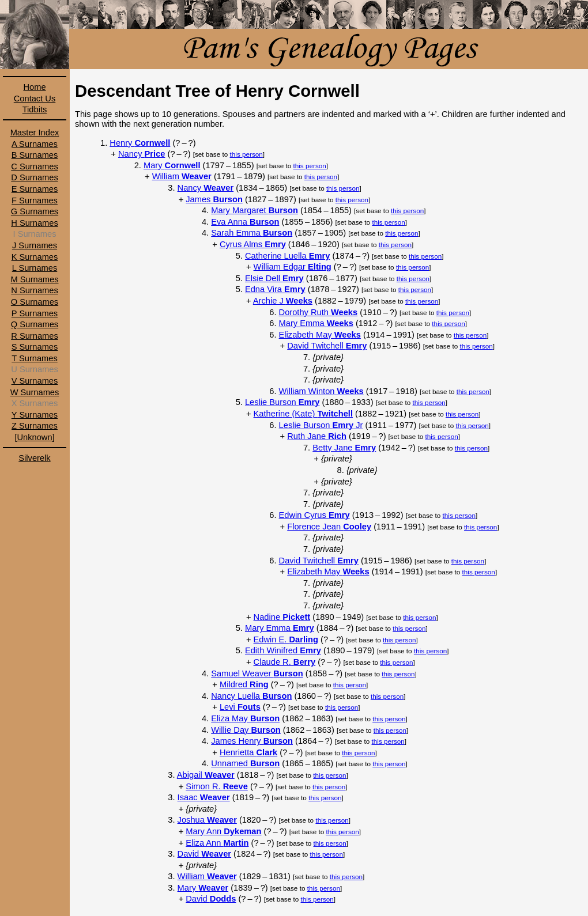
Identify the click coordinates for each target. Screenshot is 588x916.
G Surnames (34, 211)
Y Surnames (35, 414)
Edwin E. (286, 639)
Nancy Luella (251, 696)
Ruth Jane (316, 436)
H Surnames (34, 223)
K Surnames (35, 257)
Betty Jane (344, 447)
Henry (140, 142)
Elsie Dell (274, 278)
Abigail (206, 774)
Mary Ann (223, 831)
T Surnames (35, 358)
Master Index (34, 132)
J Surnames (34, 245)
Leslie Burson (282, 402)
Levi (240, 706)
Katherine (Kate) (303, 413)
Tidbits (34, 109)
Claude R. (285, 662)
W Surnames (34, 392)
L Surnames (34, 267)
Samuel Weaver (257, 673)
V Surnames (35, 380)
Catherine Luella (287, 255)
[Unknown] (34, 437)
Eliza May (245, 718)
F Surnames (35, 200)
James (214, 199)
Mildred (244, 684)
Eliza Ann (217, 842)
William (182, 176)
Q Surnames (34, 324)
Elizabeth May (320, 334)
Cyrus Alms (253, 244)
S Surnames (35, 346)
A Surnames (35, 144)
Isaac (204, 797)
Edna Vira (275, 289)
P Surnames (35, 313)
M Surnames (34, 279)
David (204, 853)
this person (246, 154)
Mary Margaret (254, 210)
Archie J (282, 300)
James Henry (252, 740)
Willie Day (246, 730)
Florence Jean (329, 526)
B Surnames (35, 155)
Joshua (207, 819)
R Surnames (34, 335)
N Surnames (34, 290)
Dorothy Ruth (318, 312)
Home (34, 87)
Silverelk (34, 458)
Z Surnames (35, 425)
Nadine (282, 617)
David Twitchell (327, 345)
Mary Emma (316, 323)
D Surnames (34, 177)
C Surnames (34, 166)
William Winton (321, 391)
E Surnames (35, 189)
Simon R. (217, 786)
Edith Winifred (283, 650)
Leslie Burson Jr (321, 425)
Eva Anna (245, 221)
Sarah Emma (251, 232)
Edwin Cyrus (314, 515)
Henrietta (248, 752)
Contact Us (35, 98)
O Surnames (34, 301)
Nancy (141, 153)
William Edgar (292, 266)
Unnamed (245, 763)
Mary (172, 165)
